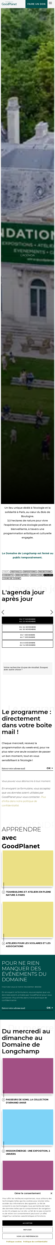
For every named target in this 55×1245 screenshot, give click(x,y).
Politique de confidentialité (35, 1242)
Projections (45, 572)
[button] (51, 1193)
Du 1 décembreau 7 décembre (27, 636)
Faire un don (36, 4)
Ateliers (48, 575)
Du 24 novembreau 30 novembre (27, 628)
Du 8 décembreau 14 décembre (28, 644)
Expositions (30, 572)
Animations (36, 575)
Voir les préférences (27, 1236)
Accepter (27, 1223)
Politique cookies (14, 1242)
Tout (5, 572)
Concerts (8, 575)
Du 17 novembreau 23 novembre (27, 620)
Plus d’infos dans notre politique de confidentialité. (24, 801)
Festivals (16, 572)
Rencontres (22, 575)
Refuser (27, 1230)
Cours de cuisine (11, 578)
